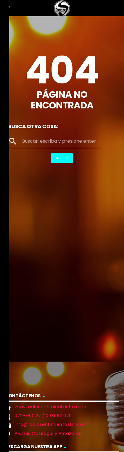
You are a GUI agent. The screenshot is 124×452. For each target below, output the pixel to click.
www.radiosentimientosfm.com (50, 406)
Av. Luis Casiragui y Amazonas (49, 433)
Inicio (62, 158)
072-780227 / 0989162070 (43, 415)
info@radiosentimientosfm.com (51, 424)
